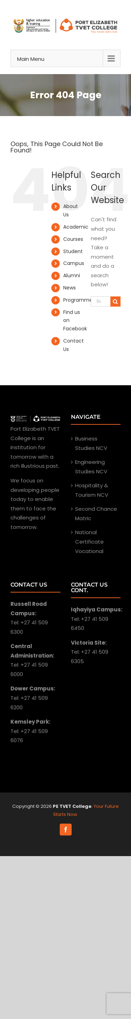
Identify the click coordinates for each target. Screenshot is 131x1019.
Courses (73, 239)
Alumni (71, 275)
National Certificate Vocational (89, 541)
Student (73, 251)
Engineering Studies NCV (91, 466)
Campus (73, 263)
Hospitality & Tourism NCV (91, 490)
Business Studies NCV (91, 443)
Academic (75, 226)
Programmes (79, 299)
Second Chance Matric (96, 513)
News (69, 287)
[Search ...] (100, 301)
